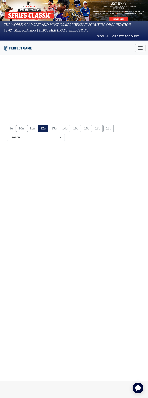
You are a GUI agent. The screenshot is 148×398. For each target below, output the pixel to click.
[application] (138, 388)
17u (97, 128)
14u (65, 128)
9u (11, 128)
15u (75, 128)
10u (21, 128)
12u (43, 128)
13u (54, 128)
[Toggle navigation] (140, 48)
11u (32, 128)
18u (108, 128)
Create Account (125, 36)
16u (86, 128)
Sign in (102, 36)
